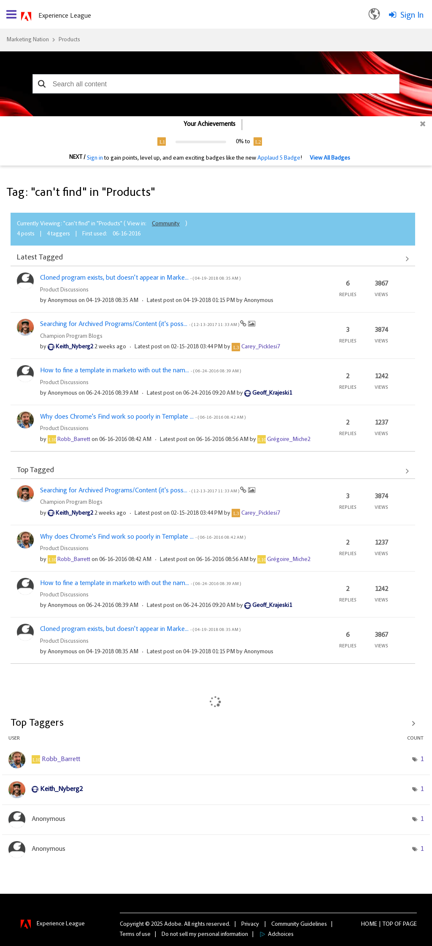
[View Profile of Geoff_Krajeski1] (272, 393)
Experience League (64, 16)
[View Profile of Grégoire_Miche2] (288, 440)
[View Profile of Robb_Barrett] (73, 440)
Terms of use (135, 935)
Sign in (95, 158)
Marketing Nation (27, 40)
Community (166, 224)
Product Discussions (64, 290)
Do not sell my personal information (205, 935)
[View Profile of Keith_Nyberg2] (74, 347)
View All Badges (330, 158)
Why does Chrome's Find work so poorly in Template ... (143, 417)
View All (213, 258)
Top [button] (388, 924)
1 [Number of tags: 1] (422, 759)
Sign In (412, 15)
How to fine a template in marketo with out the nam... (140, 370)
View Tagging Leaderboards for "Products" (216, 723)
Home (369, 924)
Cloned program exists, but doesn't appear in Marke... (140, 278)
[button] (41, 84)
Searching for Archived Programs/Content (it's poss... (140, 324)
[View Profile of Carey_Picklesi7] (260, 347)
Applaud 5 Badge (278, 158)
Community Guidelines (299, 924)
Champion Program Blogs (71, 336)
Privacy (250, 924)
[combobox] (216, 84)
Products (69, 40)
